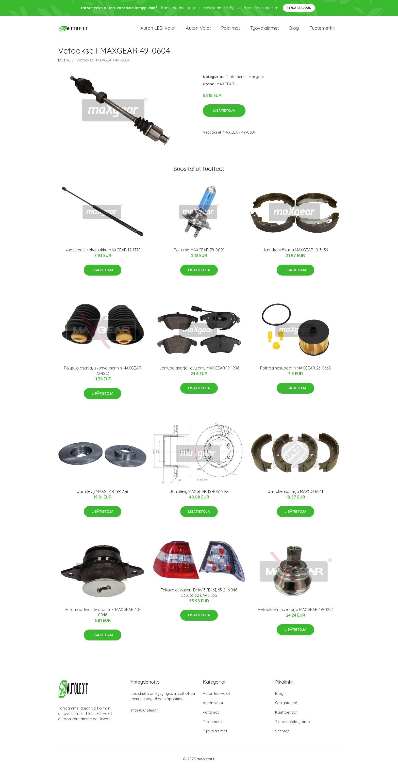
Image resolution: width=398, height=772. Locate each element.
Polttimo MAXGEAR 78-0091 (199, 254)
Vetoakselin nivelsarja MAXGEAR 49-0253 (296, 614)
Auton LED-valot (158, 30)
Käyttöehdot (286, 716)
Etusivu (64, 64)
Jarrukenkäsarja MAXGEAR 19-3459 (295, 254)
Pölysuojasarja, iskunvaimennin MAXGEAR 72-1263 (102, 375)
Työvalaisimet (264, 30)
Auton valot (198, 30)
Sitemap (282, 735)
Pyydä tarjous (299, 8)
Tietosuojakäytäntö (292, 725)
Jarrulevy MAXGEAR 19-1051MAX (199, 495)
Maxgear (256, 80)
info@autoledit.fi (144, 714)
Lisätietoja (224, 115)
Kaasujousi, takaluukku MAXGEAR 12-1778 (103, 254)
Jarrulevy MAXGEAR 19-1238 (102, 495)
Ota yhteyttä (286, 707)
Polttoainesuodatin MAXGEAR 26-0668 (295, 372)
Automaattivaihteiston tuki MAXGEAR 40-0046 (103, 617)
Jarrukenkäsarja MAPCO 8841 (295, 495)
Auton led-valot (216, 697)
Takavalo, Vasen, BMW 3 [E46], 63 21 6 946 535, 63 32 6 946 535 (199, 597)
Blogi (294, 30)
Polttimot (230, 30)
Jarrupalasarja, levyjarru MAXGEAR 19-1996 (199, 372)
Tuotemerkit (322, 30)
